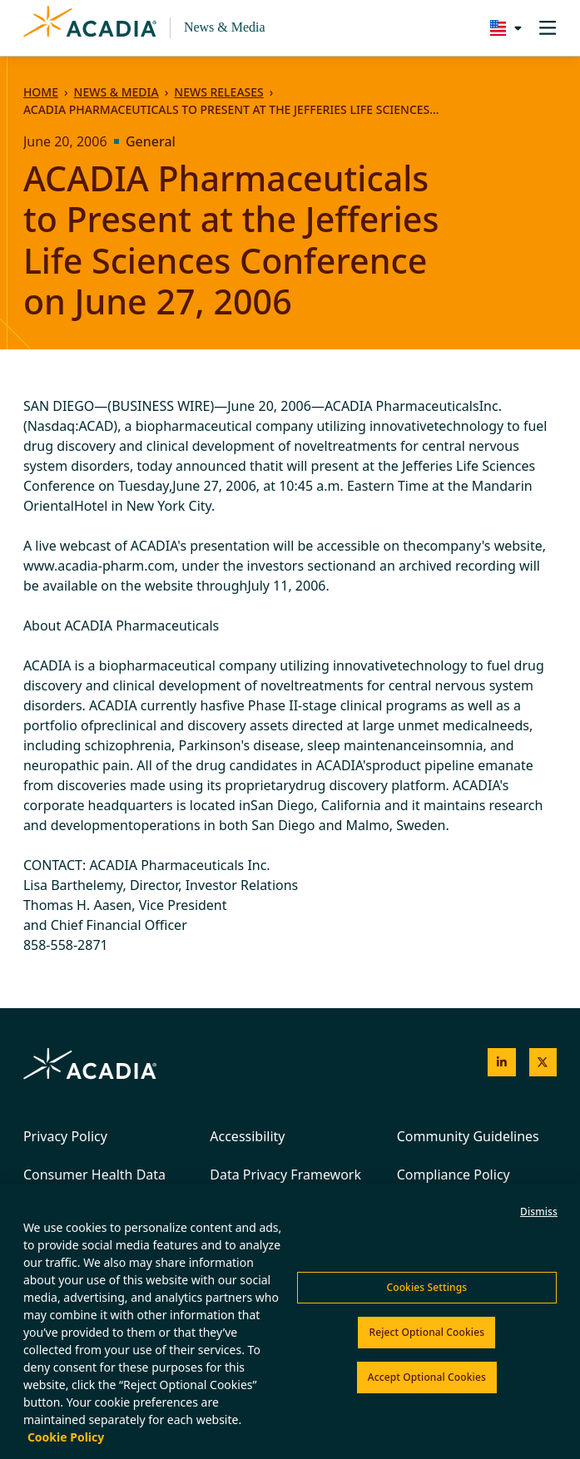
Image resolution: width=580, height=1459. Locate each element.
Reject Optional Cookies (426, 1332)
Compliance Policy (453, 1174)
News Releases (218, 92)
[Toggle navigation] (548, 28)
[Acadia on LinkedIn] (502, 1062)
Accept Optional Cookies (427, 1377)
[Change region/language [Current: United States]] (502, 28)
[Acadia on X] (543, 1062)
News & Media (224, 27)
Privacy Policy (65, 1136)
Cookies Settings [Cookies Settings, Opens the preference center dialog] (426, 1287)
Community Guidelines (468, 1136)
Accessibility (247, 1136)
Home (40, 92)
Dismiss (539, 1211)
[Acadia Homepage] (89, 28)
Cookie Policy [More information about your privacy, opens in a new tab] (65, 1437)
